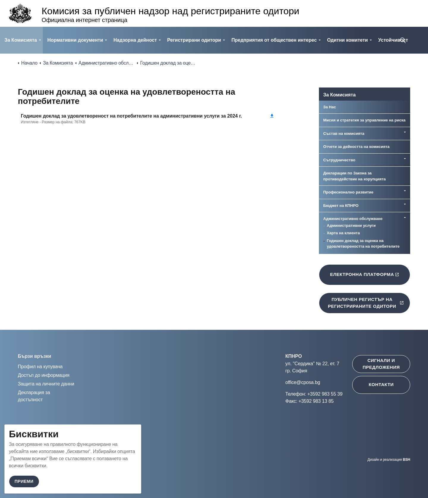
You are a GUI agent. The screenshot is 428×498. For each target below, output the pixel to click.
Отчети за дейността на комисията (356, 146)
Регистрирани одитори (194, 40)
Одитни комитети (347, 40)
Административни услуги (351, 225)
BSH (406, 460)
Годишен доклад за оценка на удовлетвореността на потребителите (363, 243)
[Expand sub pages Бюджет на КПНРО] (404, 204)
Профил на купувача (40, 366)
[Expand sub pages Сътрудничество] (404, 158)
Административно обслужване (353, 218)
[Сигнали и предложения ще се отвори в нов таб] (381, 364)
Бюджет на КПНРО (341, 205)
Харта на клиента (343, 233)
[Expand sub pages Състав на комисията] (404, 132)
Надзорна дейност (135, 40)
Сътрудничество (339, 160)
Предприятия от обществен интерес (274, 40)
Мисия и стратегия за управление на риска (364, 120)
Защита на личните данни (46, 383)
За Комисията (20, 40)
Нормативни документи (75, 40)
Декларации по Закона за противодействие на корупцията (354, 176)
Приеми (24, 481)
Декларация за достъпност (34, 396)
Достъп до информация (43, 375)
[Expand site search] (402, 40)
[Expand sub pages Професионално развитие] (404, 190)
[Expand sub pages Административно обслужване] (404, 217)
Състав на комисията (343, 133)
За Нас (329, 107)
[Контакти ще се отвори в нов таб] (381, 384)
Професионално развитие (348, 192)
